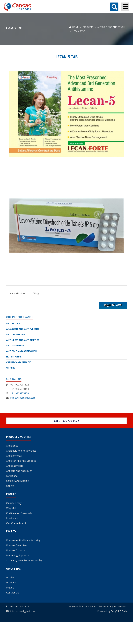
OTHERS (10, 367)
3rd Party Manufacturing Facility (24, 560)
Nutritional (12, 475)
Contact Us (12, 592)
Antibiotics (12, 445)
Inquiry (10, 587)
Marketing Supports (17, 555)
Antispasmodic (14, 465)
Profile (10, 577)
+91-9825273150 (19, 393)
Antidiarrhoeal (14, 455)
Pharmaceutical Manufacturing (23, 540)
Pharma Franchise (16, 545)
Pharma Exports (15, 550)
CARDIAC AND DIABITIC (18, 362)
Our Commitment (16, 523)
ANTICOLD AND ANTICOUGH (111, 27)
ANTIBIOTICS (13, 323)
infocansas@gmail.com (23, 397)
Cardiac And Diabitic (17, 480)
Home (73, 27)
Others (10, 485)
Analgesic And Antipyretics (21, 450)
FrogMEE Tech (119, 611)
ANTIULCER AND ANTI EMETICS (22, 340)
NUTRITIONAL (13, 356)
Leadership (12, 518)
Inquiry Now (113, 305)
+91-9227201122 (19, 606)
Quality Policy (14, 503)
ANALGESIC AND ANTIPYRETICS (23, 328)
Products (88, 27)
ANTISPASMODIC (15, 345)
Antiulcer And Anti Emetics (21, 460)
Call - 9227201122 (66, 421)
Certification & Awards (19, 513)
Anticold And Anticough (19, 470)
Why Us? (11, 508)
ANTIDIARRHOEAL (15, 334)
